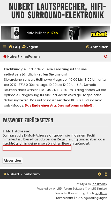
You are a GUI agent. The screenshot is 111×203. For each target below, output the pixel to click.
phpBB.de (101, 193)
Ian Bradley (99, 184)
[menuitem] (14, 47)
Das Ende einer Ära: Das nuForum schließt (59, 105)
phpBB (57, 189)
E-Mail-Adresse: (16, 131)
